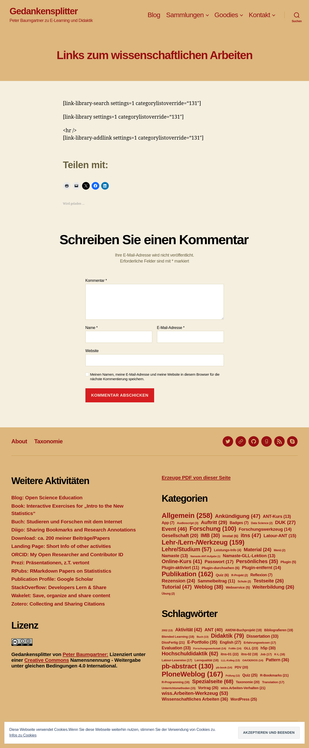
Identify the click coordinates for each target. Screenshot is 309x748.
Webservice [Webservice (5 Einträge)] (238, 587)
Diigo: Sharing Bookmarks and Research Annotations (73, 529)
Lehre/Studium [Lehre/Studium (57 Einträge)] (187, 549)
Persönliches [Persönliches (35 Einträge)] (257, 561)
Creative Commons (46, 660)
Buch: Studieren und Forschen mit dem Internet (66, 521)
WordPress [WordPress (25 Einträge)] (243, 699)
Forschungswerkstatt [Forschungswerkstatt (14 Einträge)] (209, 648)
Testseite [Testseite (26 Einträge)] (268, 580)
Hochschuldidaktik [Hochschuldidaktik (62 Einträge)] (190, 654)
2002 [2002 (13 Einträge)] (167, 630)
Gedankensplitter (44, 11)
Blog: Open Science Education (47, 497)
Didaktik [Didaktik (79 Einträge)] (227, 635)
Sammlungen (185, 15)
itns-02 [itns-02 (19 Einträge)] (249, 654)
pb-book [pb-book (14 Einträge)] (224, 667)
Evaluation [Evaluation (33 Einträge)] (176, 648)
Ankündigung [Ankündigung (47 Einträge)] (237, 516)
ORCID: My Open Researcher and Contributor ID (67, 554)
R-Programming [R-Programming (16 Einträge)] (176, 682)
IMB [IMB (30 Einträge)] (210, 535)
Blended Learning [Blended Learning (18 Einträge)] (178, 636)
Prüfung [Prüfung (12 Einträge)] (232, 675)
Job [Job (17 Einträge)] (266, 654)
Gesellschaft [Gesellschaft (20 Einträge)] (180, 535)
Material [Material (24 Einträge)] (257, 549)
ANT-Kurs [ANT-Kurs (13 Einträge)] (277, 516)
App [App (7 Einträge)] (168, 523)
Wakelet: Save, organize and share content (60, 595)
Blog (153, 15)
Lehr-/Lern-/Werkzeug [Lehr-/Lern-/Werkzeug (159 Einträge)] (203, 542)
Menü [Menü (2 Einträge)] (279, 550)
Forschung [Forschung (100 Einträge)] (212, 528)
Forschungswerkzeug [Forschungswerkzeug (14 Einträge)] (265, 529)
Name (91, 328)
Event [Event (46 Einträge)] (174, 529)
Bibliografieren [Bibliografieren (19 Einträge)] (278, 630)
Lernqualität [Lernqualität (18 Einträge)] (206, 660)
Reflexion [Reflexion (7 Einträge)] (261, 575)
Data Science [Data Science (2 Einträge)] (261, 523)
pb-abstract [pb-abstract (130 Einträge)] (188, 666)
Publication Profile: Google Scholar (52, 579)
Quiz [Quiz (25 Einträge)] (249, 675)
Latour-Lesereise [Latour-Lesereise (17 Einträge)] (177, 660)
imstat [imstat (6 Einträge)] (230, 536)
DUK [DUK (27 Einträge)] (285, 522)
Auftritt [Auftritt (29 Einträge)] (214, 522)
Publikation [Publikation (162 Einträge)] (187, 574)
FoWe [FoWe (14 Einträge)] (235, 648)
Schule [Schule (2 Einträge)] (244, 581)
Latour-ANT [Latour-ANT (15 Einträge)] (280, 535)
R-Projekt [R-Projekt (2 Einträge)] (239, 575)
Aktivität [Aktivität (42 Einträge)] (188, 629)
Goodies (226, 15)
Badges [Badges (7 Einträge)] (239, 523)
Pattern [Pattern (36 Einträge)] (277, 659)
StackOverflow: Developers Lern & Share (58, 587)
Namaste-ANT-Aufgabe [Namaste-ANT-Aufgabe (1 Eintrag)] (205, 556)
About (19, 441)
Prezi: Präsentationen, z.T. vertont (50, 562)
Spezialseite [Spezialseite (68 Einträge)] (212, 681)
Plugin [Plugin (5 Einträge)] (288, 562)
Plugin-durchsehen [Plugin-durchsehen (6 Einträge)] (220, 568)
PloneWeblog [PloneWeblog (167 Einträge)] (192, 674)
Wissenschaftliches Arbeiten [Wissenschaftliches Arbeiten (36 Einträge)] (195, 699)
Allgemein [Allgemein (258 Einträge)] (187, 515)
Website (92, 351)
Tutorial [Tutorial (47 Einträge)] (177, 587)
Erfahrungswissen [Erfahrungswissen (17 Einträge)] (260, 642)
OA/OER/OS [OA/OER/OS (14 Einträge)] (252, 660)
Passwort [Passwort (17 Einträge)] (218, 561)
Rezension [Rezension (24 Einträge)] (178, 580)
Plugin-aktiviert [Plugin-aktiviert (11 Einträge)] (180, 567)
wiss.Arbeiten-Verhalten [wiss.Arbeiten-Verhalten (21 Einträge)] (243, 688)
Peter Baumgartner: (85, 654)
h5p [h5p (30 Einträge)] (268, 648)
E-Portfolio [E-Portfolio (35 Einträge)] (202, 642)
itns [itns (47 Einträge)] (251, 535)
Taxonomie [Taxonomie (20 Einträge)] (248, 682)
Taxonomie (48, 441)
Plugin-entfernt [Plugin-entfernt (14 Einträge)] (261, 567)
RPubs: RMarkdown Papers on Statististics (61, 571)
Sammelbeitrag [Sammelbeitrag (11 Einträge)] (216, 581)
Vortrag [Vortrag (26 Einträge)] (208, 688)
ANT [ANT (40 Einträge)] (213, 629)
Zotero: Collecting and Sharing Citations (58, 603)
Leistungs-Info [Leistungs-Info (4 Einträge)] (227, 550)
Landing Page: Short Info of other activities (61, 546)
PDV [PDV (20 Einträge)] (241, 667)
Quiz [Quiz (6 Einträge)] (222, 575)
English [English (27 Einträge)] (230, 642)
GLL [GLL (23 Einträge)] (251, 648)
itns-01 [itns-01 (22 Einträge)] (230, 654)
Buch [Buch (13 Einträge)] (202, 636)
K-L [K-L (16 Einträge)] (279, 654)
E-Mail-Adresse (171, 328)
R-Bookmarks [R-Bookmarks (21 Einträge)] (274, 675)
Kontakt (259, 15)
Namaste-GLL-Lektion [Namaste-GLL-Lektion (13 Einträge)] (249, 555)
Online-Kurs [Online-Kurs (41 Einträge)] (182, 561)
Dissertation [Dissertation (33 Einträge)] (262, 636)
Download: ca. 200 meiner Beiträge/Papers (60, 538)
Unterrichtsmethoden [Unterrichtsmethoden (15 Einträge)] (178, 688)
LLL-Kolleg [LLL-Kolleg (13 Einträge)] (230, 660)
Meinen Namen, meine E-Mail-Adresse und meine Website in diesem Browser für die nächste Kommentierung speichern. (155, 376)
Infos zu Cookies (23, 735)
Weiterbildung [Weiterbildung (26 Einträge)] (273, 587)
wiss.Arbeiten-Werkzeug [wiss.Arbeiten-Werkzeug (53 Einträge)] (195, 693)
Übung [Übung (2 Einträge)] (168, 593)
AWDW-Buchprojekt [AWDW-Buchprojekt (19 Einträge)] (243, 630)
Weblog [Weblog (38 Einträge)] (208, 587)
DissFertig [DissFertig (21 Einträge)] (173, 642)
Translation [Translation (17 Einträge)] (273, 682)
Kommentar (96, 280)
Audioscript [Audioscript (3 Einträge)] (187, 523)
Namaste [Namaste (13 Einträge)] (175, 555)
